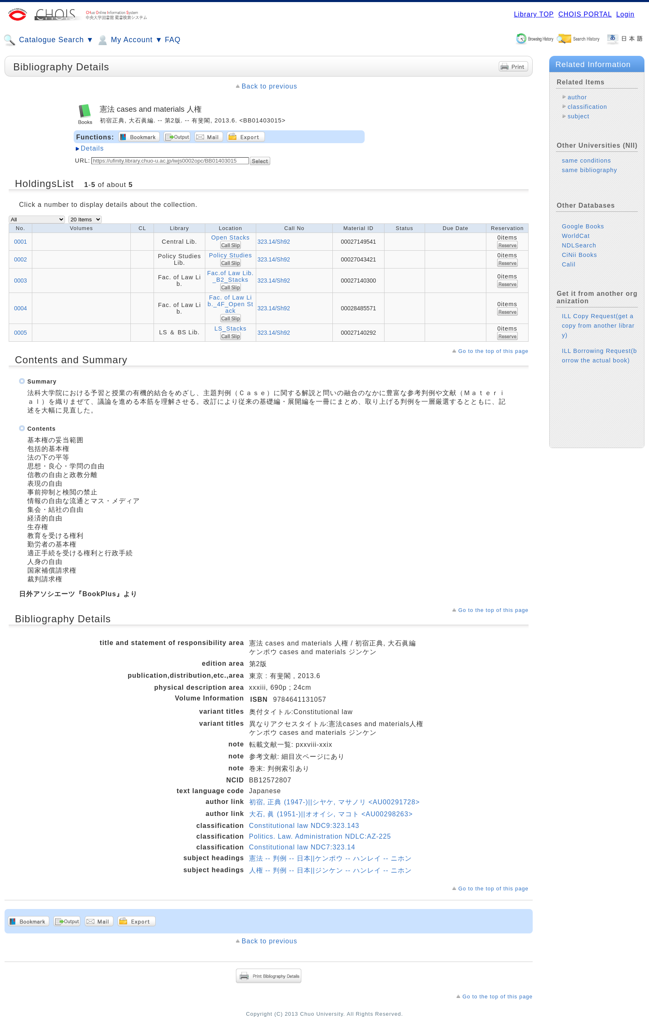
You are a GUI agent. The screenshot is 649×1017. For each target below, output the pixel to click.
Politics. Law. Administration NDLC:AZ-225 (320, 836)
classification (587, 106)
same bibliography (589, 170)
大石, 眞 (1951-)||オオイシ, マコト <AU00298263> (331, 814)
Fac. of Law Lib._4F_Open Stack (231, 304)
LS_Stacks (230, 328)
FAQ (172, 40)
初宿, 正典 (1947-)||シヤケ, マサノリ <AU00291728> (334, 802)
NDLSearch (579, 245)
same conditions (586, 160)
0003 (20, 280)
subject (578, 116)
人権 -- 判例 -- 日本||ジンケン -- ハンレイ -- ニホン (330, 870)
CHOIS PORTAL (585, 14)
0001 (20, 241)
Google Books (583, 226)
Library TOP (534, 14)
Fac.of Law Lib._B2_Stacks (230, 276)
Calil (568, 264)
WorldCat (576, 236)
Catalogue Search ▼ (48, 40)
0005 (20, 332)
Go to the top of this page (493, 351)
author (577, 97)
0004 (20, 308)
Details (92, 148)
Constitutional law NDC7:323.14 (302, 847)
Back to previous (269, 86)
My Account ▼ (129, 40)
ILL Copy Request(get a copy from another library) (598, 325)
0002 (20, 259)
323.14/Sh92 (273, 241)
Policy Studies (230, 255)
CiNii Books (579, 255)
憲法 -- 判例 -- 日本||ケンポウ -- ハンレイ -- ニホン (330, 858)
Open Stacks (230, 237)
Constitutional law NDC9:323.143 (304, 825)
